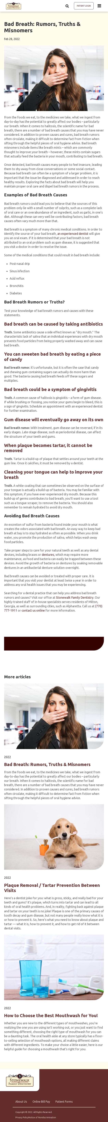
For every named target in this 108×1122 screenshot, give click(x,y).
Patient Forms (64, 1101)
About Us (21, 1101)
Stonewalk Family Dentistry (74, 597)
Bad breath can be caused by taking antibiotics (53, 323)
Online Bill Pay (41, 1101)
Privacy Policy (21, 1118)
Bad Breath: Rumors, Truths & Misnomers (47, 764)
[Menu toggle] (99, 6)
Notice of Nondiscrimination (42, 1118)
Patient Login (84, 6)
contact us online (33, 610)
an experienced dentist (72, 233)
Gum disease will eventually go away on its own (53, 419)
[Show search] (67, 6)
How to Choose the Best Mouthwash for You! (51, 1015)
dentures (48, 554)
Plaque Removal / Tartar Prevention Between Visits (52, 888)
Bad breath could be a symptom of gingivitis (50, 389)
